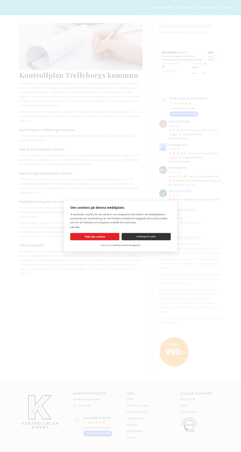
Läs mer (75, 227)
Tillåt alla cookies (95, 236)
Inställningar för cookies (146, 237)
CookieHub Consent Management (125, 245)
